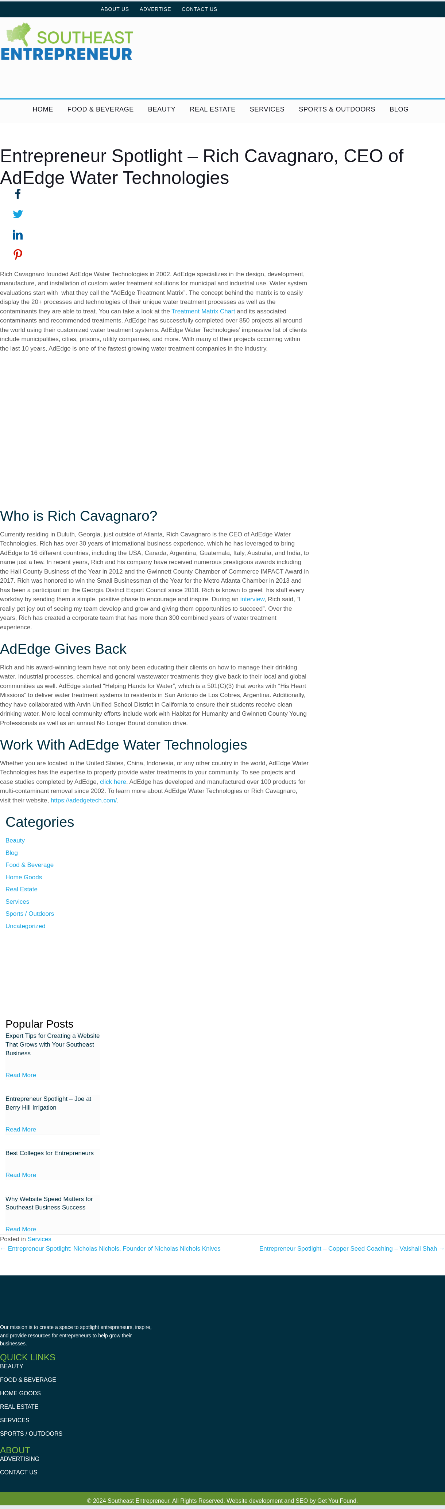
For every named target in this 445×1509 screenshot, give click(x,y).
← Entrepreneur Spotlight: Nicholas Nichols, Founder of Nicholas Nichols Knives (110, 1248)
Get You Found (336, 1501)
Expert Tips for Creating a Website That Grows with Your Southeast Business (52, 1044)
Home (42, 109)
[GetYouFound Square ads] (52, 976)
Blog (399, 109)
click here (113, 781)
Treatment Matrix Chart (203, 311)
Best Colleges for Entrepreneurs (49, 1153)
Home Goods (23, 877)
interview (252, 599)
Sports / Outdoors (29, 913)
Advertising (19, 1459)
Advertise (155, 9)
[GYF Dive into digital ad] (156, 81)
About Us (115, 9)
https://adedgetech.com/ (84, 800)
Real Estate (212, 109)
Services (267, 109)
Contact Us (199, 9)
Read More (20, 1075)
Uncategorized (25, 926)
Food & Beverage (100, 109)
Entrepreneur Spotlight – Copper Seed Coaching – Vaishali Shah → (352, 1248)
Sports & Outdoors (337, 109)
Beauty (162, 109)
